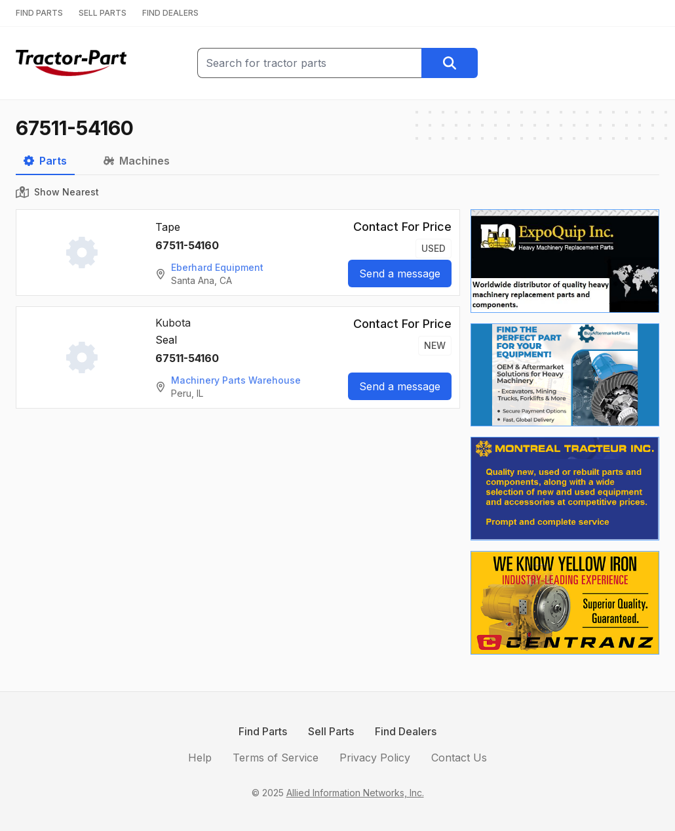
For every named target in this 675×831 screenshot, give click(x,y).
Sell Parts (331, 731)
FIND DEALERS (170, 13)
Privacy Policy (374, 757)
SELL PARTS (102, 13)
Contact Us (459, 757)
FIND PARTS (39, 13)
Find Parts (263, 731)
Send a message (399, 273)
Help (200, 757)
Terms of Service (275, 757)
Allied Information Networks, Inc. (355, 792)
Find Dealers (405, 731)
